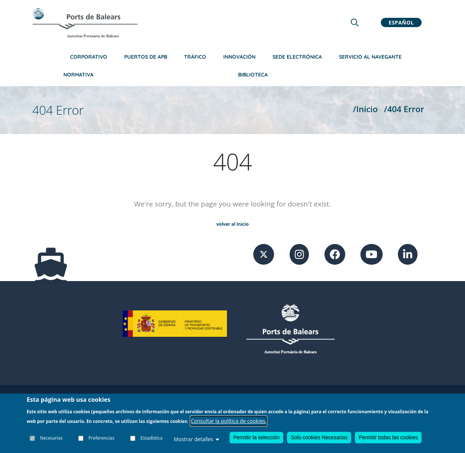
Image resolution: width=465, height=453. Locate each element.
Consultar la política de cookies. (229, 420)
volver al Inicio (232, 224)
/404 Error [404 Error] (404, 109)
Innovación (239, 56)
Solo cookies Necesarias (319, 437)
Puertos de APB (145, 56)
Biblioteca (253, 74)
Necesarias (51, 438)
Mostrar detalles (196, 439)
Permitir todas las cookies (388, 437)
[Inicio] (85, 23)
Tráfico (195, 56)
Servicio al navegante (370, 56)
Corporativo (88, 56)
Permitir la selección (256, 437)
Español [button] (401, 22)
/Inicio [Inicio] (365, 109)
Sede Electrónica (297, 56)
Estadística (151, 438)
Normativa (78, 74)
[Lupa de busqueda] (355, 22)
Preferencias (102, 438)
